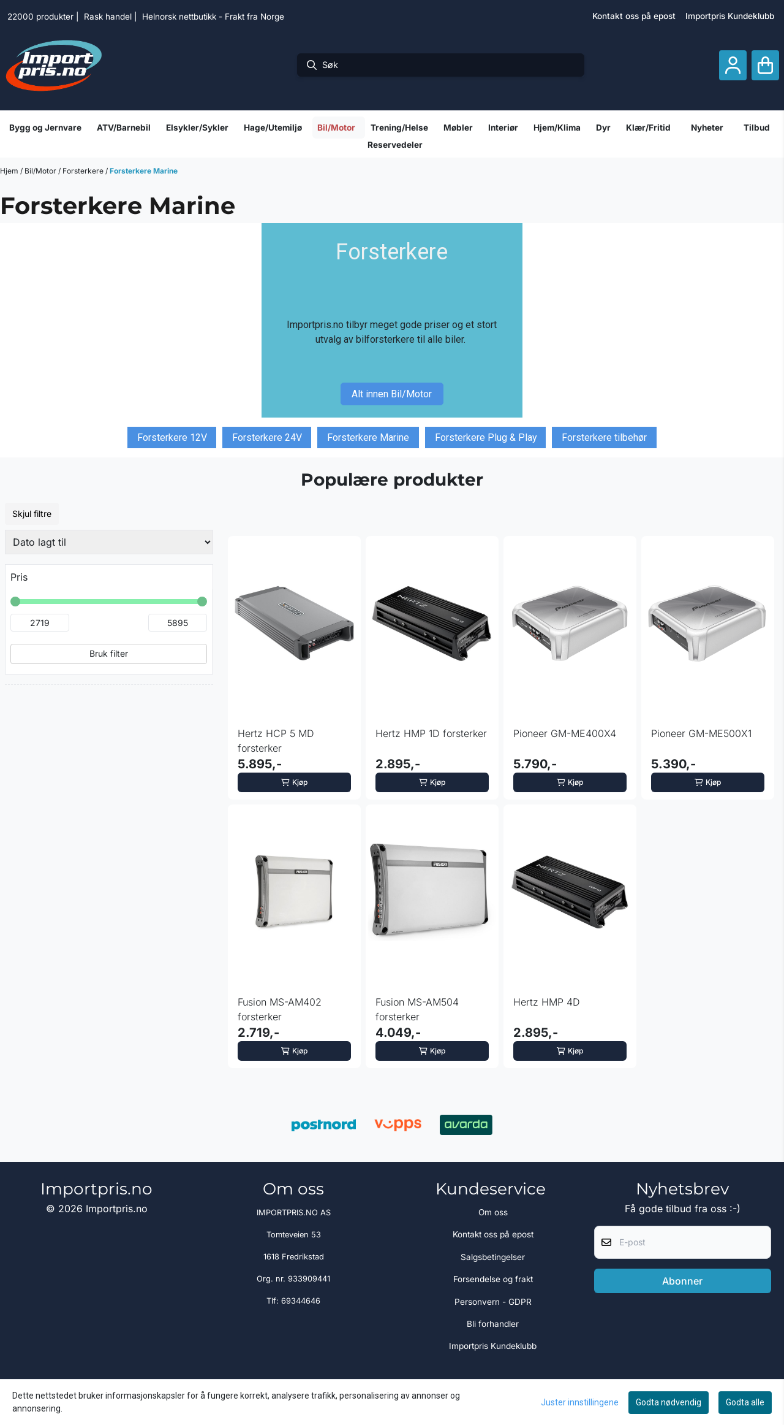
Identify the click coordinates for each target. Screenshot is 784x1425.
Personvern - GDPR (493, 1302)
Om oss (493, 1212)
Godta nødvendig (668, 1402)
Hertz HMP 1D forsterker (431, 733)
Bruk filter (108, 653)
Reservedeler (395, 145)
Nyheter (707, 127)
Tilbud (757, 127)
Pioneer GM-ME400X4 (564, 733)
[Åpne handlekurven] (765, 65)
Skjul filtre (31, 513)
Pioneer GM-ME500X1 (701, 733)
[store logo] (54, 65)
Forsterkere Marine (144, 170)
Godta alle (745, 1402)
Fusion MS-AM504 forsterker (417, 1009)
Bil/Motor (41, 170)
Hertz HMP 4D (546, 1002)
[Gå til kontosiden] (733, 65)
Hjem (10, 170)
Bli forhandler (493, 1324)
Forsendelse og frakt (493, 1279)
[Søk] (440, 65)
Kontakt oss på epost (634, 16)
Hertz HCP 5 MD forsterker (276, 740)
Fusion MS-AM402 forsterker (280, 1009)
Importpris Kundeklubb (729, 16)
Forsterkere (83, 170)
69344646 (300, 1300)
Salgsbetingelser (493, 1257)
